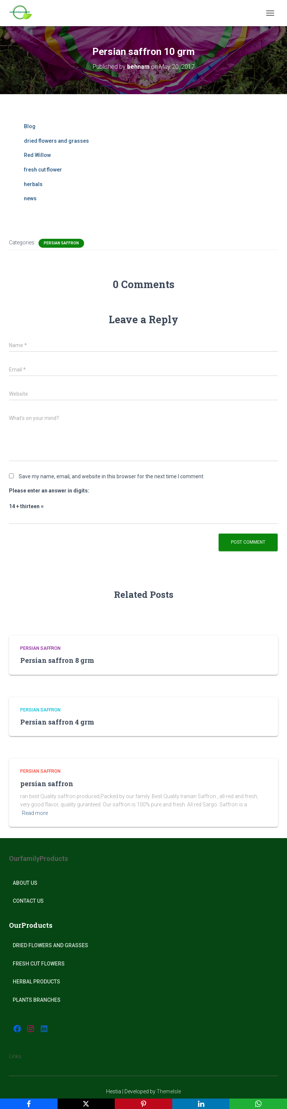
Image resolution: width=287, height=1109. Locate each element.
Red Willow (37, 155)
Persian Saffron (61, 243)
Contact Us (28, 901)
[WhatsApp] (258, 1104)
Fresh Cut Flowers (39, 964)
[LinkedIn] (201, 1104)
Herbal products (36, 982)
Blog (30, 126)
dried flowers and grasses (56, 141)
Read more (35, 813)
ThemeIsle (169, 1091)
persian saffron (46, 783)
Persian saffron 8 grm (57, 660)
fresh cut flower (43, 170)
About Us (25, 883)
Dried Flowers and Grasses (50, 945)
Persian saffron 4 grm (57, 721)
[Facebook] (29, 1104)
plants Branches (37, 1000)
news (30, 198)
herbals (33, 184)
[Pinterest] (143, 1104)
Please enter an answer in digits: (49, 491)
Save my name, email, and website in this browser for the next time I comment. (111, 476)
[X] (86, 1104)
